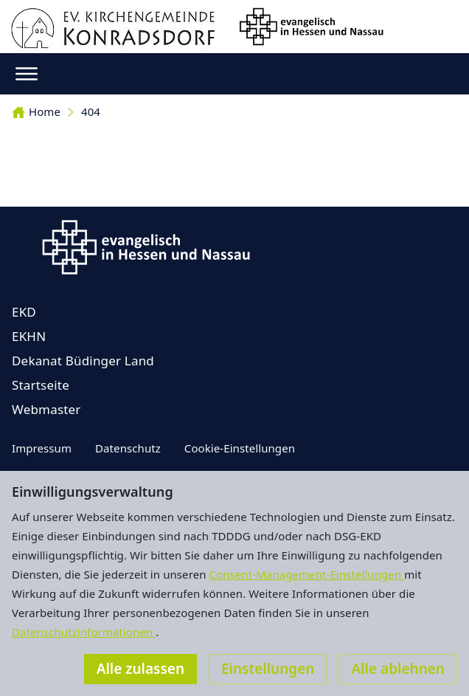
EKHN (29, 336)
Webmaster (46, 409)
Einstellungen (267, 668)
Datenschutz (128, 448)
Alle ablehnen (398, 668)
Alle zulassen (140, 668)
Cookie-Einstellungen (239, 448)
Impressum (42, 448)
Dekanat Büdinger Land (83, 360)
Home (36, 111)
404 (90, 111)
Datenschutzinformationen (84, 631)
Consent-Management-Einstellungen (307, 574)
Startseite (40, 384)
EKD (24, 311)
